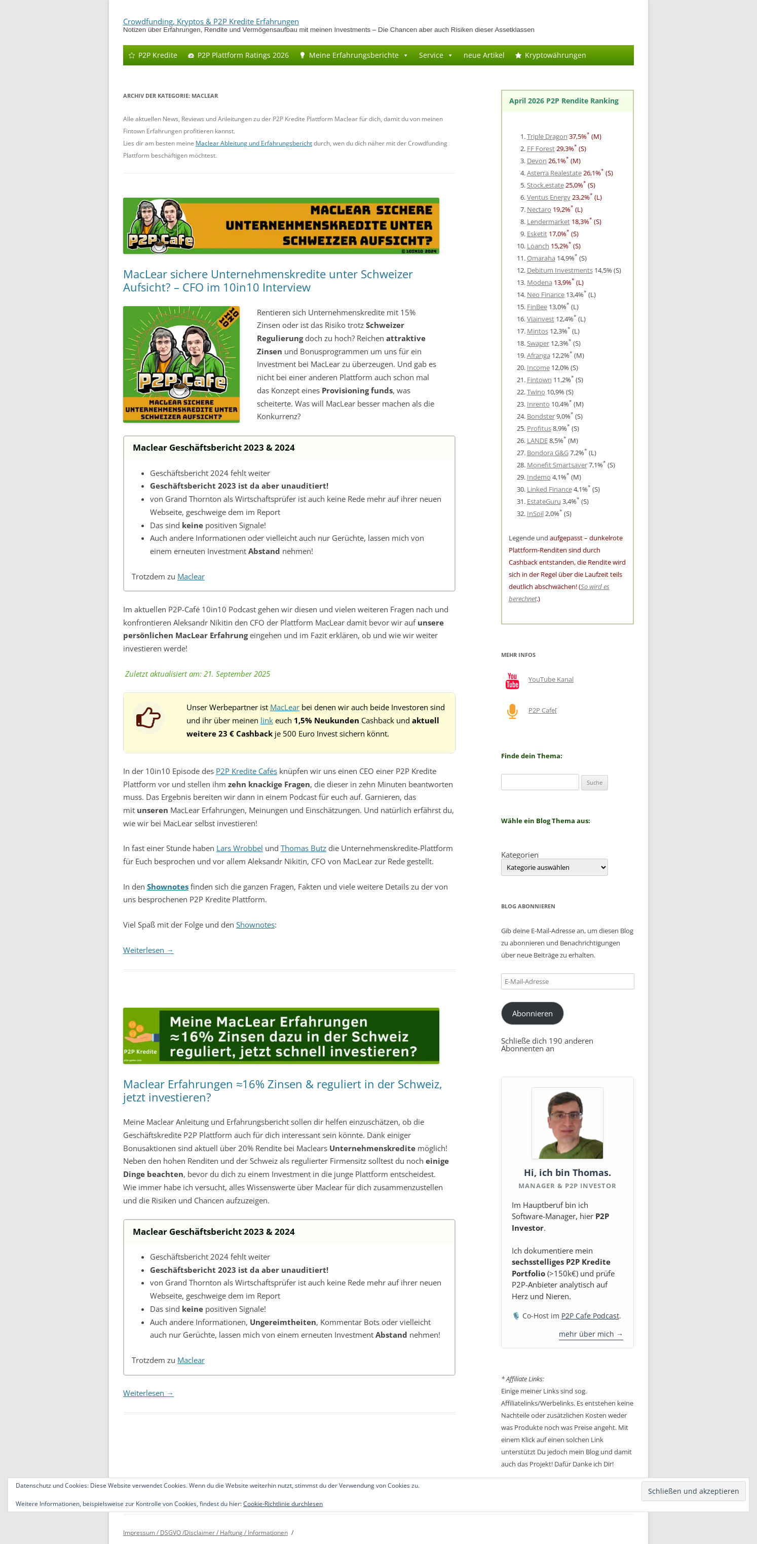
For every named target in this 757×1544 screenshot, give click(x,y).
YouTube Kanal (551, 679)
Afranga (538, 355)
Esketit (537, 233)
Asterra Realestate (554, 172)
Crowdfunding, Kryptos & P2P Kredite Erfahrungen (211, 21)
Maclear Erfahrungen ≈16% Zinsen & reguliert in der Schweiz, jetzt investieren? (282, 1090)
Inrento (538, 404)
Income (538, 367)
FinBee (537, 306)
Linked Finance (549, 489)
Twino (536, 391)
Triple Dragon (547, 136)
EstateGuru (544, 501)
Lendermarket (548, 221)
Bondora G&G (548, 452)
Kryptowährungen (555, 55)
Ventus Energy (549, 197)
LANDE (537, 440)
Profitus (539, 428)
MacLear (284, 707)
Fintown (539, 379)
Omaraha (541, 258)
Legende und (529, 537)
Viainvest (540, 318)
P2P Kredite (157, 55)
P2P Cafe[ (542, 710)
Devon (537, 160)
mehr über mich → (591, 1334)
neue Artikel (484, 55)
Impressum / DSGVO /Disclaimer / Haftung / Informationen (205, 1532)
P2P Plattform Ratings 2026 (243, 55)
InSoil (535, 513)
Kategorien (520, 855)
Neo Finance (545, 294)
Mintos (537, 331)
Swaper (538, 343)
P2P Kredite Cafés (246, 771)
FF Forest (541, 148)
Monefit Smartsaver (557, 464)
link (266, 720)
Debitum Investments (560, 270)
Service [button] (436, 55)
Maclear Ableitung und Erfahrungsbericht (254, 143)
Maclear (191, 576)
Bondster (541, 416)
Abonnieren (532, 1013)
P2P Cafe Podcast (590, 1315)
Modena (539, 282)
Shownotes (255, 925)
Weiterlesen (148, 950)
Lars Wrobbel (239, 848)
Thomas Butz (303, 848)
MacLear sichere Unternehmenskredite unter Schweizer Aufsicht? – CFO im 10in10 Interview (268, 280)
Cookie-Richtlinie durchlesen (283, 1503)
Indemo (539, 477)
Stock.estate (545, 185)
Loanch (538, 245)
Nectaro (539, 209)
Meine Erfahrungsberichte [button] (359, 55)
